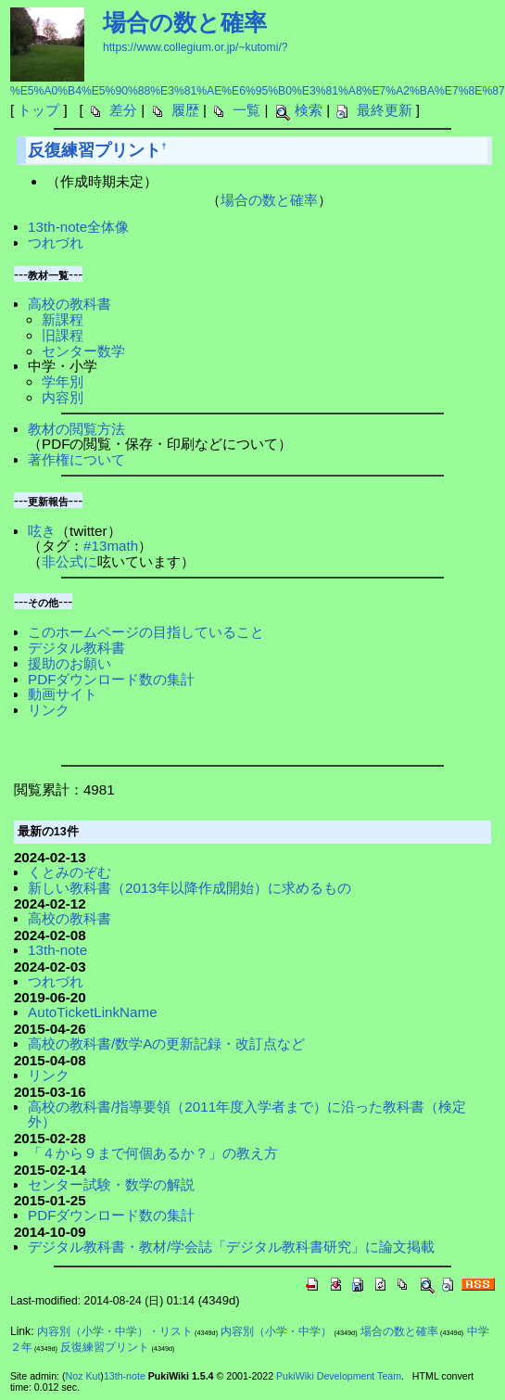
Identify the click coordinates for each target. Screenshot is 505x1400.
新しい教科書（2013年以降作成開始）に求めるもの (189, 888)
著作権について (76, 459)
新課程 (62, 319)
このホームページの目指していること (146, 632)
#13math (110, 546)
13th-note (57, 950)
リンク (48, 710)
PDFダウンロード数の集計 (111, 679)
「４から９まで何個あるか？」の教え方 (153, 1153)
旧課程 (62, 335)
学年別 (62, 381)
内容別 (62, 397)
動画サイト (62, 694)
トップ (38, 110)
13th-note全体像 (78, 227)
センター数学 (83, 351)
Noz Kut (83, 1375)
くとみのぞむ (69, 872)
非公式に (69, 561)
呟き (42, 531)
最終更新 (384, 110)
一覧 (246, 110)
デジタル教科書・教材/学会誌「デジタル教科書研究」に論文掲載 (231, 1246)
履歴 (185, 110)
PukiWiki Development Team (338, 1375)
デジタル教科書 (76, 647)
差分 (123, 110)
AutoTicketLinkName (93, 1012)
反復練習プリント (94, 150)
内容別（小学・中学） (276, 1331)
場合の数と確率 (185, 22)
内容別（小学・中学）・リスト (115, 1331)
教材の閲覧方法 (76, 429)
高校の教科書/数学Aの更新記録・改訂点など (166, 1043)
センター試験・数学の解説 (111, 1184)
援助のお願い (69, 663)
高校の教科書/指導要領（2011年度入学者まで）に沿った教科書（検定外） (247, 1114)
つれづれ (55, 242)
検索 (308, 110)
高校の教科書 (69, 304)
